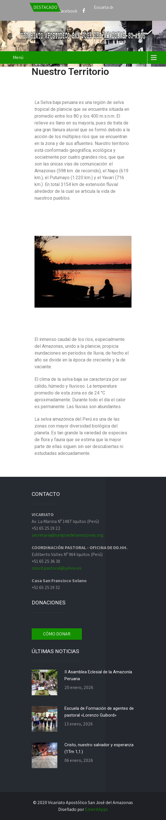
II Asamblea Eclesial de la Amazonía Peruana (98, 675)
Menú (18, 57)
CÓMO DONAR (56, 634)
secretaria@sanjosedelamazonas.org (68, 535)
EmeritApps (96, 809)
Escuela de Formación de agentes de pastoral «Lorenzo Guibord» (99, 712)
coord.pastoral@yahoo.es (57, 568)
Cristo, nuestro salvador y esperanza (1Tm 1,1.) (98, 748)
